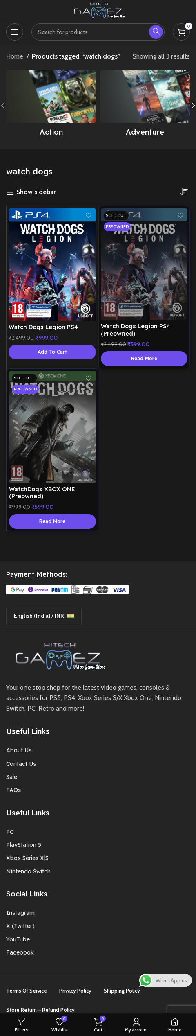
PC (9, 831)
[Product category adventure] (145, 105)
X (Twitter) (20, 926)
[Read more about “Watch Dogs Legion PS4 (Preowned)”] (144, 358)
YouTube (18, 939)
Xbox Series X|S (27, 858)
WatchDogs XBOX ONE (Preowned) (42, 492)
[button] (52, 352)
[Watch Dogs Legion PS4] (52, 264)
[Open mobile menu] (14, 32)
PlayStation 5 (23, 845)
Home (14, 56)
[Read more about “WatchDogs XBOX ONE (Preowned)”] (52, 521)
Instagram (20, 912)
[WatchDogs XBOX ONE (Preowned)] (52, 427)
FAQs (13, 790)
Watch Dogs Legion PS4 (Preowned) (135, 330)
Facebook (20, 952)
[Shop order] (184, 191)
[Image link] (57, 655)
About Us (18, 750)
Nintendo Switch (28, 871)
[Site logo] (98, 10)
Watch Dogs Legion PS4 (43, 327)
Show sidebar (36, 192)
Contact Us (21, 763)
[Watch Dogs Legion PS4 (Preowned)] (144, 264)
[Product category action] (51, 105)
